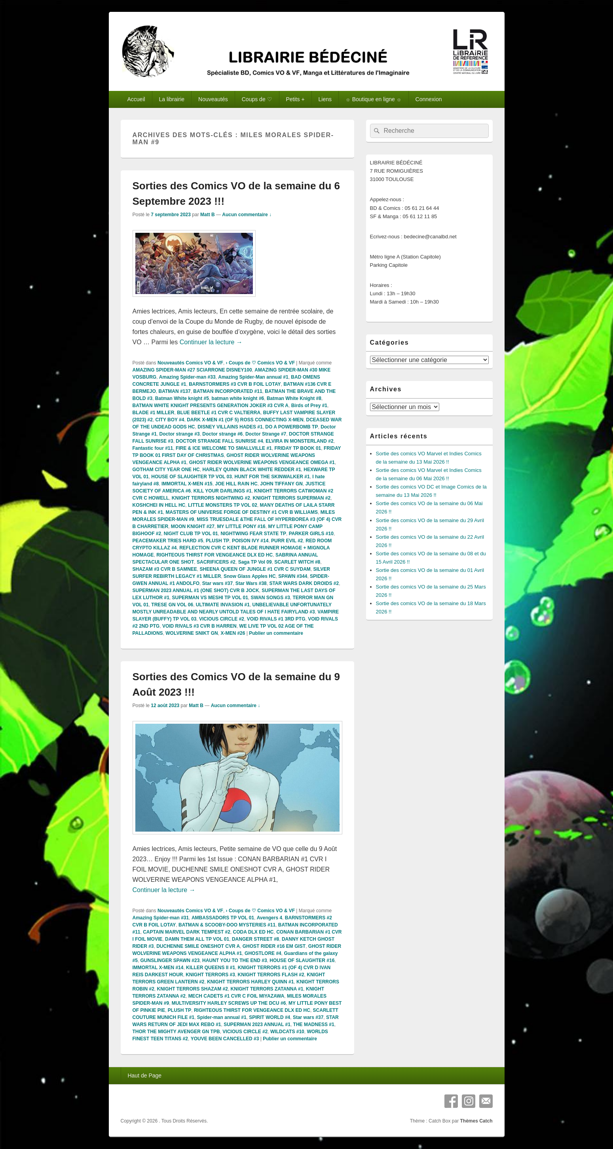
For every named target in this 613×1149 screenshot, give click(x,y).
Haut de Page (144, 1075)
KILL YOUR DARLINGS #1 (223, 491)
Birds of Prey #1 (309, 405)
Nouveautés (213, 99)
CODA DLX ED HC (253, 932)
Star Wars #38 (251, 583)
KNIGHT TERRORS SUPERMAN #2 (292, 498)
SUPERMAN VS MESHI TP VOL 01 (210, 597)
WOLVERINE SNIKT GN (191, 633)
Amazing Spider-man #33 (187, 377)
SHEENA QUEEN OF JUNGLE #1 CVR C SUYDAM (255, 569)
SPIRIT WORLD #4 (269, 1017)
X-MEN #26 (232, 633)
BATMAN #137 (175, 391)
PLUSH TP (217, 540)
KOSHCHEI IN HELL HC (159, 505)
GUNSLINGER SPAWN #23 (170, 960)
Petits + (295, 99)
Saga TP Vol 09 (255, 562)
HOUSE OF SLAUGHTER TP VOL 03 (191, 476)
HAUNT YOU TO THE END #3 (234, 960)
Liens (325, 99)
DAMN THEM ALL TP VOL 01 (197, 939)
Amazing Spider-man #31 (161, 918)
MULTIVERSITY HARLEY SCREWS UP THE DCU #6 (229, 1003)
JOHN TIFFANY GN (281, 484)
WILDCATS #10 (287, 1031)
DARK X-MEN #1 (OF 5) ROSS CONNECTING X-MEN (245, 420)
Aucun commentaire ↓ (246, 214)
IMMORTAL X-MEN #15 (187, 484)
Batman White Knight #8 (294, 398)
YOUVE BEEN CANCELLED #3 (225, 1038)
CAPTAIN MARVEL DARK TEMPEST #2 (186, 932)
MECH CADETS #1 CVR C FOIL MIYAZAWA (236, 996)
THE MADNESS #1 (313, 1024)
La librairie (172, 99)
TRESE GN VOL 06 (172, 605)
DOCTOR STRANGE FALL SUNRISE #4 (219, 441)
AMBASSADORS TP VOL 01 (223, 918)
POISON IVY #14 (250, 540)
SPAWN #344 (292, 576)
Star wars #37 (217, 583)
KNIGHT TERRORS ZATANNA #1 (267, 989)
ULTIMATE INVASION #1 (223, 605)
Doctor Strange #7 (265, 434)
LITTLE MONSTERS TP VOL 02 (222, 505)
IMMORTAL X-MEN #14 (158, 967)
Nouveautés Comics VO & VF (190, 363)
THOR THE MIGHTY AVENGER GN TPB (176, 1031)
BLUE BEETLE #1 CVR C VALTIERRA (218, 412)
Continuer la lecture (211, 342)
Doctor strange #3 (179, 434)
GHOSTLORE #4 (263, 953)
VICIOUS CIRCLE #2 (221, 619)
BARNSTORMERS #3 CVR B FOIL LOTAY (235, 384)
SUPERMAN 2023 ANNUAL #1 (257, 1024)
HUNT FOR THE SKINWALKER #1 (272, 476)
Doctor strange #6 (222, 434)
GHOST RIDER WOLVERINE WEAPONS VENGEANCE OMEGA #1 (262, 462)
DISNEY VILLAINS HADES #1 (229, 427)
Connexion (429, 99)
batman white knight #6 (238, 398)
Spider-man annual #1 (222, 1017)
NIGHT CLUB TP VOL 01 (191, 533)
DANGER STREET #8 (255, 939)
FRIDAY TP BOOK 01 (297, 448)
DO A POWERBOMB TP (291, 427)
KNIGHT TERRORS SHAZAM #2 (192, 989)
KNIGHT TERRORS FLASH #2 (271, 974)
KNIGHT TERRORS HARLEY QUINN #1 (250, 982)
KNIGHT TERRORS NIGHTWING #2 (211, 498)
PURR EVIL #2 (287, 540)
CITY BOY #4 (170, 420)
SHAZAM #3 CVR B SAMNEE (165, 569)
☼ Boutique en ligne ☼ (373, 99)
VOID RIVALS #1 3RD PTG (276, 619)
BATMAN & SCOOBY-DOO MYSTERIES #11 (226, 925)
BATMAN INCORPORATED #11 (227, 391)
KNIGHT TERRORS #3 (210, 974)
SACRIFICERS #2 (216, 562)
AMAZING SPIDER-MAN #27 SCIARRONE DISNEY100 (192, 370)
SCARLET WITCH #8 (297, 562)
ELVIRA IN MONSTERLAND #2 (299, 441)
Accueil (136, 99)
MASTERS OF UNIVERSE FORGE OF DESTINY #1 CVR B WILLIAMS (242, 512)
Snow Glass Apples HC (250, 576)
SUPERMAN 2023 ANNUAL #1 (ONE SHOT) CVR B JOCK (196, 590)
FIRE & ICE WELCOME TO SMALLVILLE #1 (224, 448)
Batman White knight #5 (182, 398)
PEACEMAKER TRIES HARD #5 (168, 540)
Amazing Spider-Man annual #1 (253, 377)
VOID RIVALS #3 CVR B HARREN (199, 626)
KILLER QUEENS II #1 (210, 967)
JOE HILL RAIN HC (236, 484)
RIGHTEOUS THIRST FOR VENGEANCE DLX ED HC (214, 555)
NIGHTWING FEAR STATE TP (253, 533)
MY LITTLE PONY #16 (241, 526)
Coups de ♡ (257, 99)
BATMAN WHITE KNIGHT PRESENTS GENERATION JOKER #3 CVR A (210, 405)
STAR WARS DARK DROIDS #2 (304, 583)
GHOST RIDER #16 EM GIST (274, 946)
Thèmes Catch (476, 1121)
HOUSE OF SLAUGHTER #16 (301, 960)
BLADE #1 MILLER (154, 412)
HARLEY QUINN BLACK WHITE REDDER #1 (251, 469)
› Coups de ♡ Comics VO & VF (260, 363)
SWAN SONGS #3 (270, 597)
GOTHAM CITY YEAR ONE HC (166, 469)
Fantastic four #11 (153, 448)
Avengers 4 (269, 918)
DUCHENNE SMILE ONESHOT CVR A (198, 946)
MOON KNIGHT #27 (192, 526)
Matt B (207, 214)
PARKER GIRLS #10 (311, 533)
